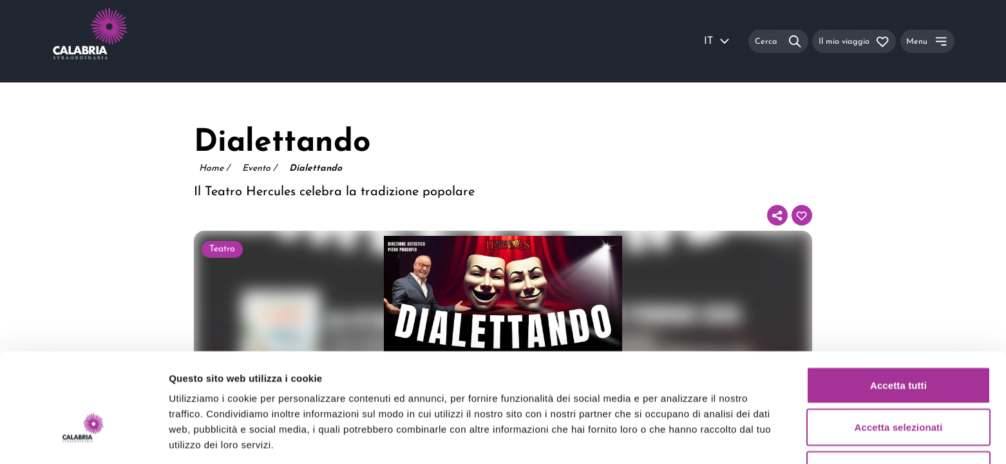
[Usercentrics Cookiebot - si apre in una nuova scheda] (83, 439)
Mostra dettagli (677, 438)
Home (214, 168)
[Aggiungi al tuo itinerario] (802, 215)
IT (717, 41)
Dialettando (315, 168)
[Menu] (927, 41)
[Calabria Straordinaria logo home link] (115, 41)
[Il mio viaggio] (854, 41)
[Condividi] (777, 215)
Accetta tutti (898, 305)
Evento (259, 168)
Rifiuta (898, 389)
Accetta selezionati (899, 347)
